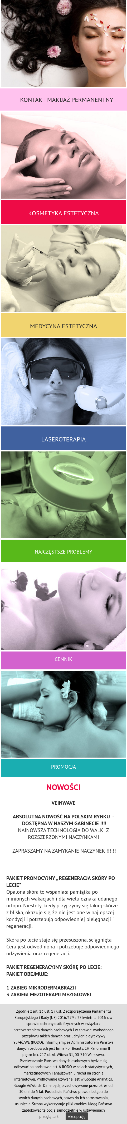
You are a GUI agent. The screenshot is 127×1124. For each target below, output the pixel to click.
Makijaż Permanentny (80, 100)
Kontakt (33, 100)
